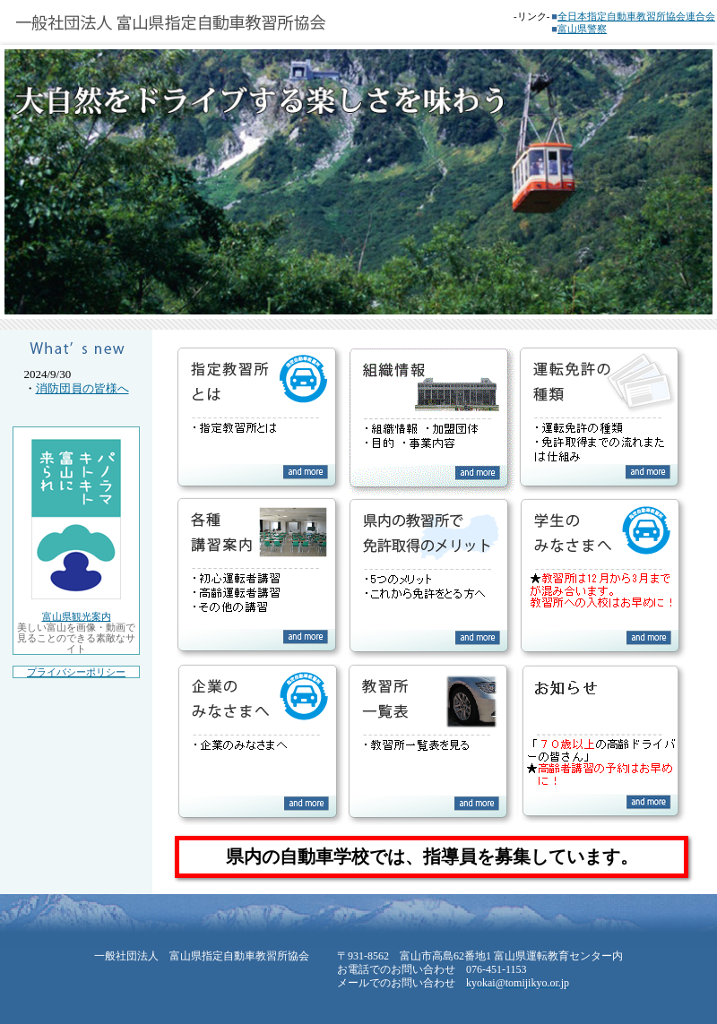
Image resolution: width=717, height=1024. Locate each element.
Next (693, 512)
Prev (23, 512)
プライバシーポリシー (76, 672)
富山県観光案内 (76, 616)
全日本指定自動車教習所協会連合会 (636, 16)
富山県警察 (582, 28)
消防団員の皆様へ (82, 388)
